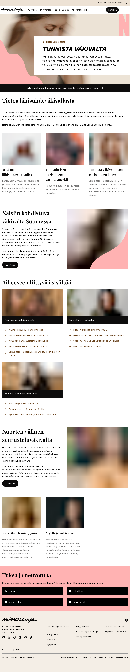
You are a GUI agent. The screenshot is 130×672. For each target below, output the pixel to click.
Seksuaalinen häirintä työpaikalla (24, 409)
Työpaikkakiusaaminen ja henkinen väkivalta (30, 414)
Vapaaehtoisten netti (116, 631)
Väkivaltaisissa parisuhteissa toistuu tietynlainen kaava (32, 353)
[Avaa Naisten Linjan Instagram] (9, 637)
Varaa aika (62, 10)
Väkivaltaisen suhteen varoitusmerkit (26, 335)
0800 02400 (8, 632)
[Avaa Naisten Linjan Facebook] (3, 637)
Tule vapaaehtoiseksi (114, 626)
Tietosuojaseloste (88, 657)
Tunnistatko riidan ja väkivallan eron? (26, 346)
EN (17, 650)
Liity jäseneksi (82, 626)
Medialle (51, 639)
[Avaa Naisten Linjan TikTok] (31, 637)
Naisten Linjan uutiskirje (87, 631)
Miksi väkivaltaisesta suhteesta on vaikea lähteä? (97, 335)
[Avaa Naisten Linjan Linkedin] (20, 637)
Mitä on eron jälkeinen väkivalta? (88, 330)
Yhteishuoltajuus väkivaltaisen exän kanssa (94, 341)
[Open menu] (125, 10)
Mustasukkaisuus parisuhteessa (23, 330)
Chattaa (45, 10)
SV (10, 650)
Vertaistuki (79, 10)
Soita (32, 10)
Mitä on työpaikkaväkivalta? (21, 403)
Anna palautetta (83, 637)
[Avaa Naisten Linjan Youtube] (25, 637)
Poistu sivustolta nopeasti (112, 2)
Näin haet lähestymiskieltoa (86, 346)
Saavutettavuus (105, 657)
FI (3, 650)
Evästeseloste (121, 657)
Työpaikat (51, 645)
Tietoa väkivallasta (53, 41)
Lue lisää (10, 265)
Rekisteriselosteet (69, 657)
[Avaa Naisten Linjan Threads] (14, 637)
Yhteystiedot (53, 634)
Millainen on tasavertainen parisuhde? (26, 341)
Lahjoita (112, 10)
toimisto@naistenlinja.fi (13, 629)
